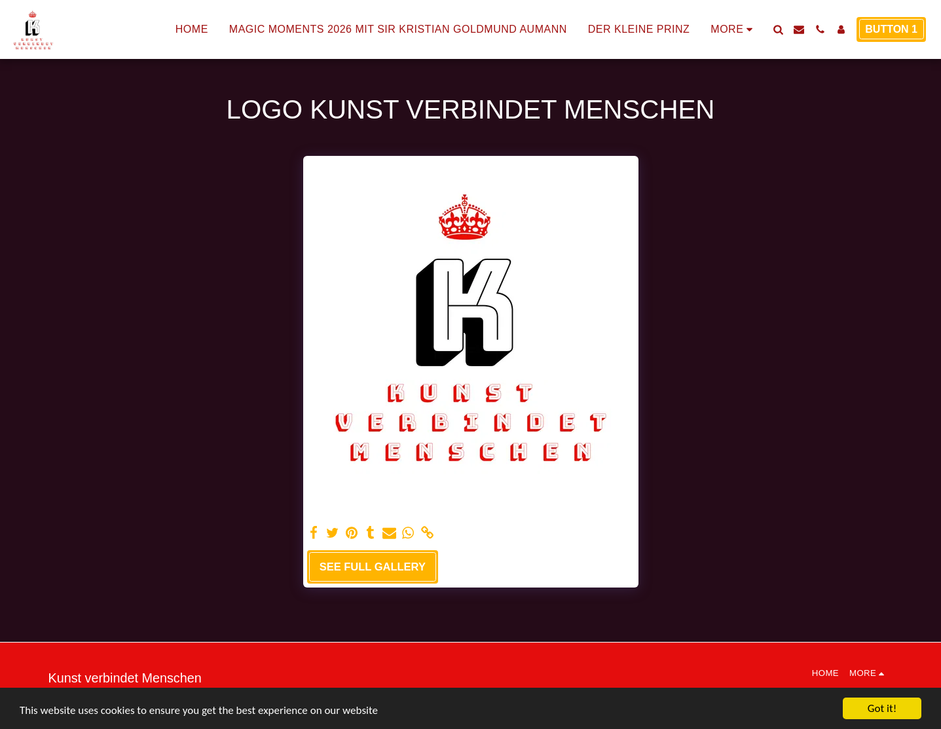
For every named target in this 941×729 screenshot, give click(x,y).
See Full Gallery (373, 566)
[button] (778, 29)
